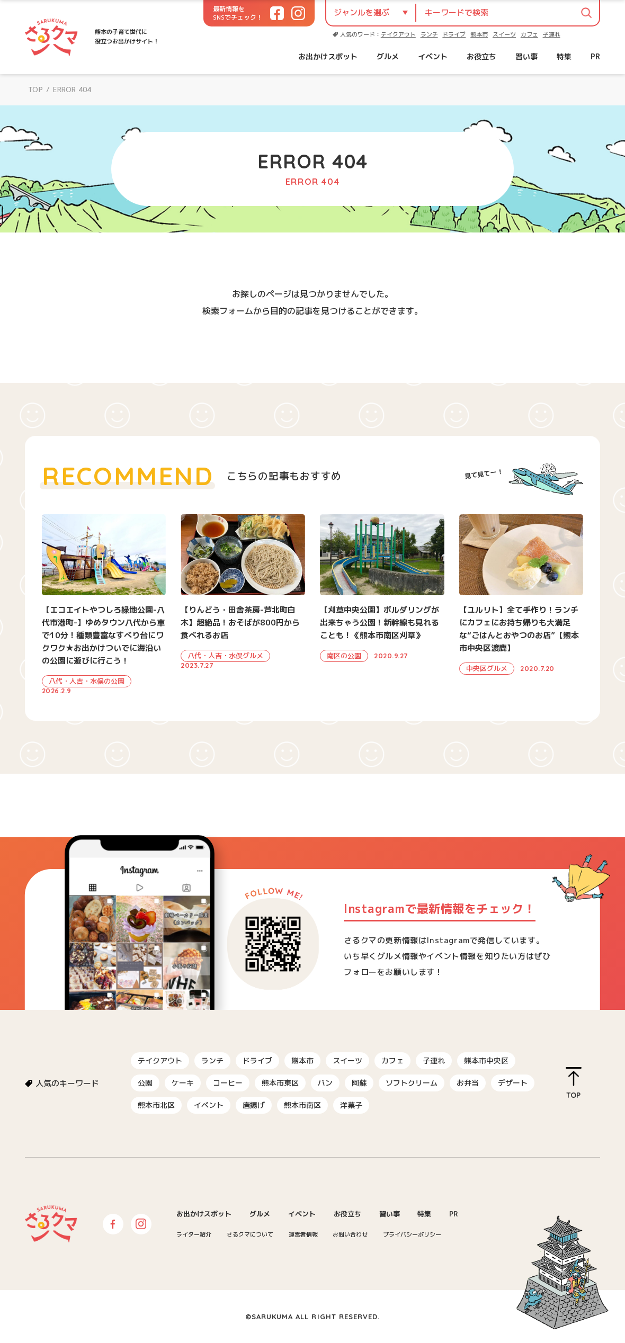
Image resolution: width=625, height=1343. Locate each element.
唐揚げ (254, 1105)
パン (325, 1083)
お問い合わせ (350, 1234)
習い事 (526, 56)
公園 (145, 1083)
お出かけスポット (328, 56)
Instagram (141, 1224)
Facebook (113, 1224)
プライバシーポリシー (412, 1234)
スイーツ (504, 34)
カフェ (529, 34)
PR (595, 56)
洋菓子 (351, 1105)
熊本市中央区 (486, 1060)
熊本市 (479, 34)
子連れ (551, 34)
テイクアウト (398, 34)
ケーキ (183, 1083)
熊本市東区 (280, 1083)
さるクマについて (250, 1234)
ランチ (429, 34)
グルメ (388, 56)
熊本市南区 (302, 1105)
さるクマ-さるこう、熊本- (51, 37)
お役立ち (481, 56)
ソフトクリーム (412, 1083)
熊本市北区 (156, 1105)
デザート (513, 1083)
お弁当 (468, 1083)
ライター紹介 (193, 1234)
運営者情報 (303, 1234)
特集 (564, 56)
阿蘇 (359, 1083)
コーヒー (228, 1083)
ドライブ (454, 34)
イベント (433, 56)
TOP (35, 89)
